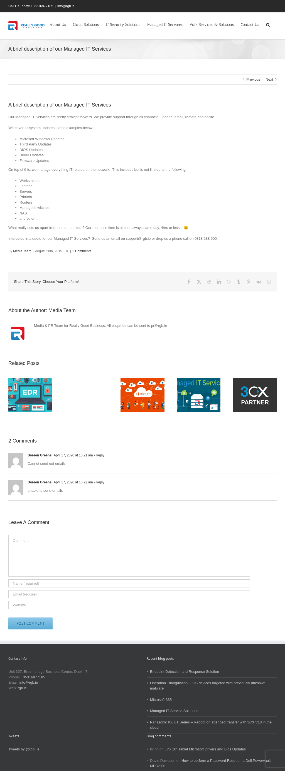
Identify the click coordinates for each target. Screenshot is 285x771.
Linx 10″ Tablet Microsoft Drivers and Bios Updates (205, 749)
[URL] (129, 605)
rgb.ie (22, 688)
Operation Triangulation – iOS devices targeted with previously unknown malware (208, 686)
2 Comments (81, 251)
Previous (253, 79)
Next (269, 79)
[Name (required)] (129, 583)
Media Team (22, 251)
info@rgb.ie (66, 6)
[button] (268, 24)
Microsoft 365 (161, 700)
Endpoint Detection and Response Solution (184, 671)
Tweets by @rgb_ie (23, 749)
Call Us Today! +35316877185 (30, 6)
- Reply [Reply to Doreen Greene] (98, 455)
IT (67, 251)
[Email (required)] (129, 594)
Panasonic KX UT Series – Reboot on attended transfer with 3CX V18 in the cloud (211, 725)
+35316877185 (33, 677)
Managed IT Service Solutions (174, 711)
